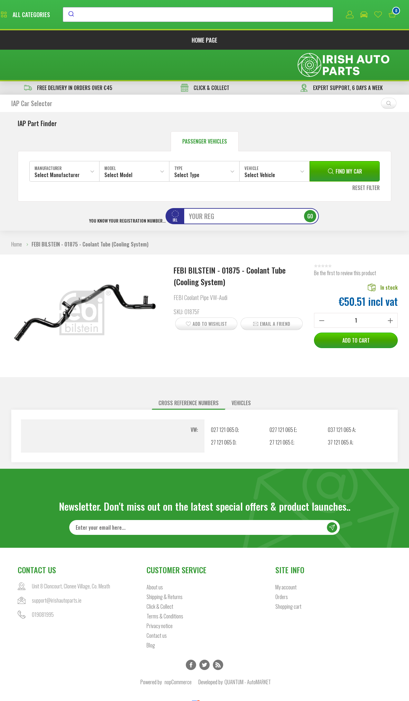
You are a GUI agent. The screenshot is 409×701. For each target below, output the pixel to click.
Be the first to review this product (345, 244)
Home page (204, 41)
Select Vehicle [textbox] (259, 146)
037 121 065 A (341, 401)
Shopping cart (288, 578)
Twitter (204, 636)
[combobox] (257, 15)
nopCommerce (178, 653)
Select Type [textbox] (186, 146)
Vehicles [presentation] (241, 374)
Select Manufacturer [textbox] (57, 146)
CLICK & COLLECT (205, 59)
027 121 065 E (283, 401)
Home (16, 215)
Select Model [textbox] (118, 146)
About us (155, 558)
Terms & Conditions (165, 587)
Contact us (157, 607)
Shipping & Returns (165, 568)
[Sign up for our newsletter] (204, 498)
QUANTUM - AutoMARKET (247, 653)
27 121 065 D (223, 413)
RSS (218, 636)
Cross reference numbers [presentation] (188, 374)
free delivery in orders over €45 (68, 59)
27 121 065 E (281, 413)
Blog (151, 616)
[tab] (188, 374)
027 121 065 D (224, 401)
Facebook (191, 636)
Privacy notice (160, 597)
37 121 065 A (340, 413)
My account (286, 558)
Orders (281, 568)
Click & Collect (160, 578)
